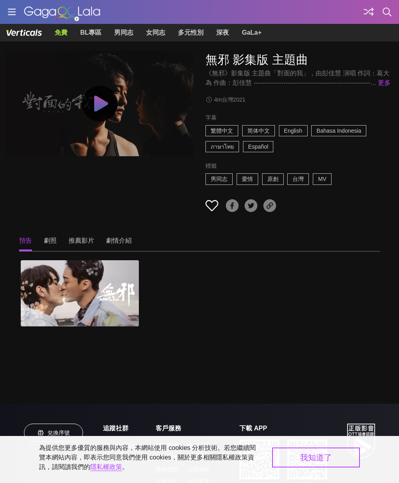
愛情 (247, 179)
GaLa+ (251, 32)
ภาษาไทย (222, 146)
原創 (273, 179)
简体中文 (258, 131)
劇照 (50, 240)
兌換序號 (53, 433)
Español (258, 146)
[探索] (368, 12)
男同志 (123, 32)
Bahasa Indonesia (338, 131)
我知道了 (316, 457)
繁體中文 (222, 131)
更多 (384, 82)
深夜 (222, 32)
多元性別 (190, 32)
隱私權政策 (106, 466)
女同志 (155, 32)
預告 (25, 240)
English (293, 131)
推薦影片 (81, 240)
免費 (61, 32)
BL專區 (90, 32)
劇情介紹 (119, 240)
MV (322, 179)
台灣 (298, 179)
